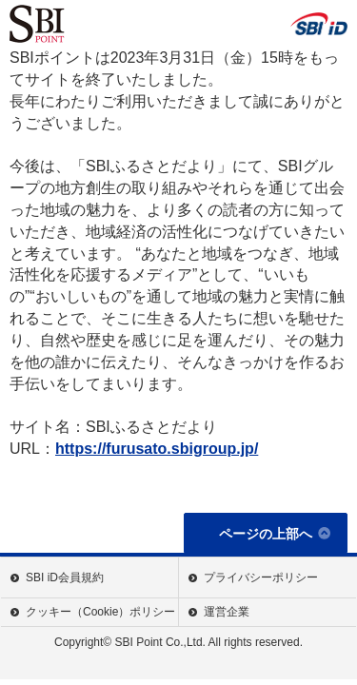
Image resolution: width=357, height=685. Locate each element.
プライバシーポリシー (261, 577)
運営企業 (226, 611)
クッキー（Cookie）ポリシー (100, 611)
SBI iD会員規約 (65, 577)
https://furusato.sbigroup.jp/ (156, 448)
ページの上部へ (265, 533)
